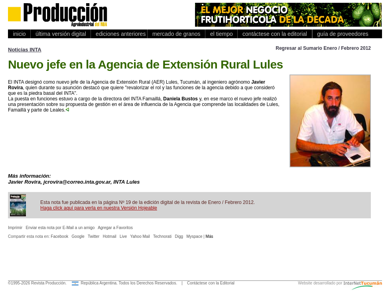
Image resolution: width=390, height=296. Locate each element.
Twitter (93, 236)
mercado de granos (176, 34)
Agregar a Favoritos (115, 227)
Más (209, 236)
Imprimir (15, 227)
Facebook (59, 236)
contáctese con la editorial (274, 34)
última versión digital (61, 34)
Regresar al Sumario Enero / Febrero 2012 (323, 48)
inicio (19, 34)
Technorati (162, 236)
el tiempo (221, 34)
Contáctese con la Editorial (210, 283)
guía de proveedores (341, 34)
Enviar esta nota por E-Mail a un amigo (60, 227)
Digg (179, 236)
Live (123, 236)
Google (78, 236)
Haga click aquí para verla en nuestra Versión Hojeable (98, 208)
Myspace (194, 236)
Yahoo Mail (140, 236)
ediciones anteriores (119, 34)
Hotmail (109, 236)
